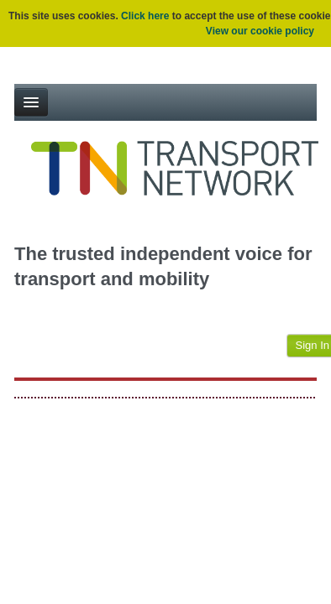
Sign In (312, 345)
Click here (145, 16)
